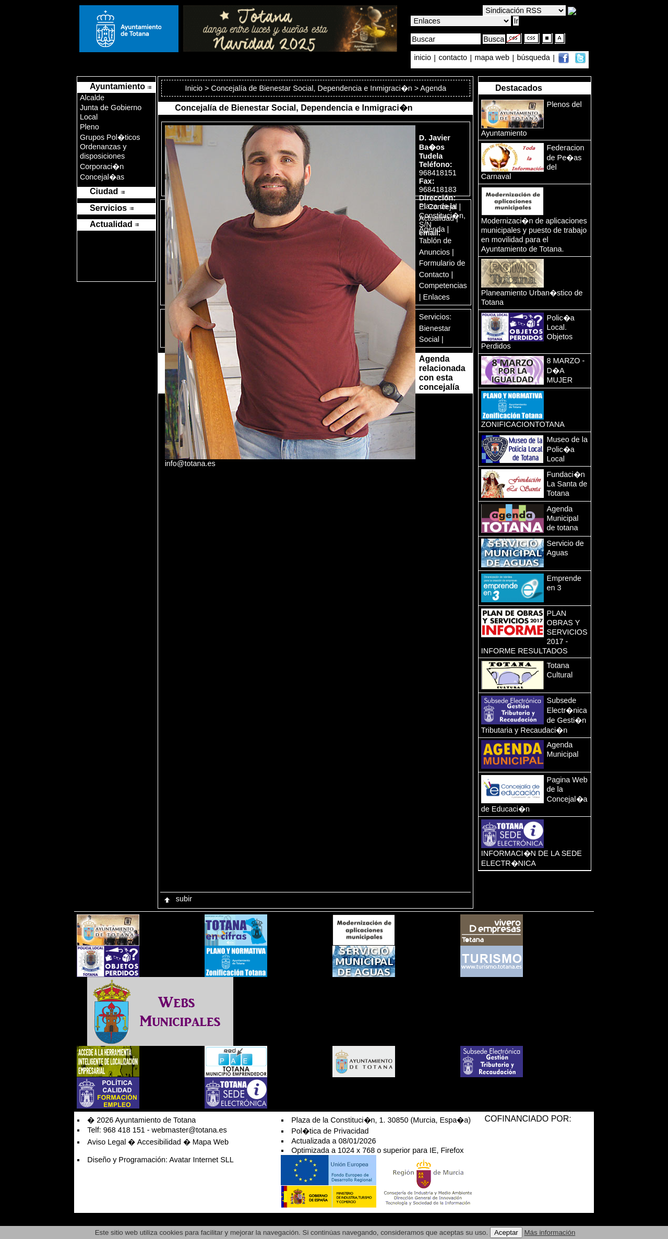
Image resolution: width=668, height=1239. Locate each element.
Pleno (89, 127)
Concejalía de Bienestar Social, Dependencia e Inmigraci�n (311, 88)
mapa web (493, 58)
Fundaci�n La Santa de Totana (567, 483)
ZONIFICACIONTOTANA (523, 424)
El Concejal (438, 206)
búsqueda (534, 58)
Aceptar (506, 1232)
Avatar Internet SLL (201, 1159)
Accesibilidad (159, 1142)
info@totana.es (190, 463)
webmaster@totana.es (189, 1130)
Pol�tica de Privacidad (329, 1131)
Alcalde (92, 97)
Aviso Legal (106, 1142)
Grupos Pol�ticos (110, 137)
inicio (423, 58)
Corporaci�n (102, 166)
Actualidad (436, 218)
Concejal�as (102, 177)
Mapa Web (211, 1142)
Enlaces (436, 297)
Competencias (443, 285)
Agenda (432, 229)
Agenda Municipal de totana (563, 518)
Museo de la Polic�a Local (567, 449)
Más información (550, 1232)
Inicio (195, 88)
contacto (453, 58)
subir (177, 899)
